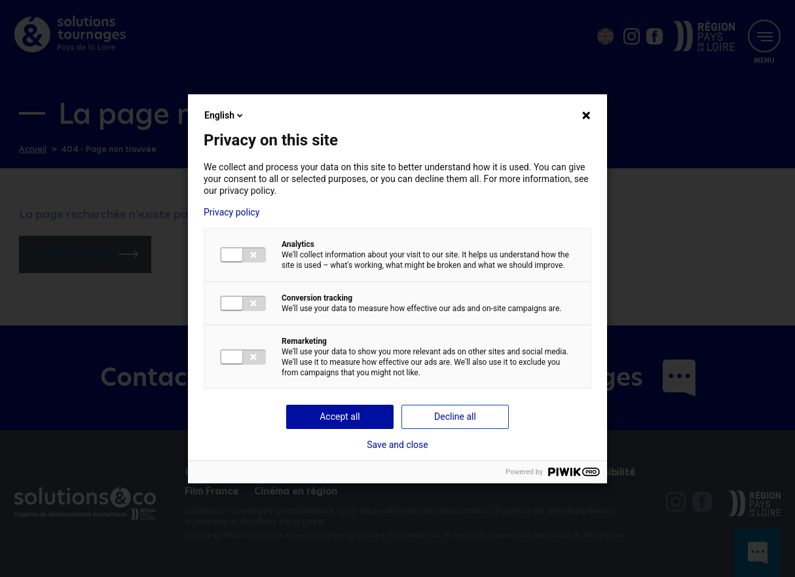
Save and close (397, 444)
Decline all (455, 416)
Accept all (340, 416)
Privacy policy (231, 212)
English (224, 115)
